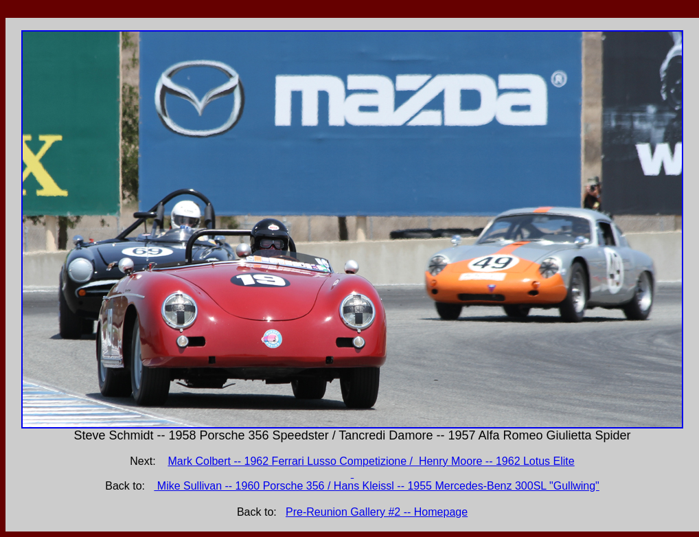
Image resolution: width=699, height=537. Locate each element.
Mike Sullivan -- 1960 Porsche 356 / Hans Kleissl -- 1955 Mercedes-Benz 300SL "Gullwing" (376, 486)
